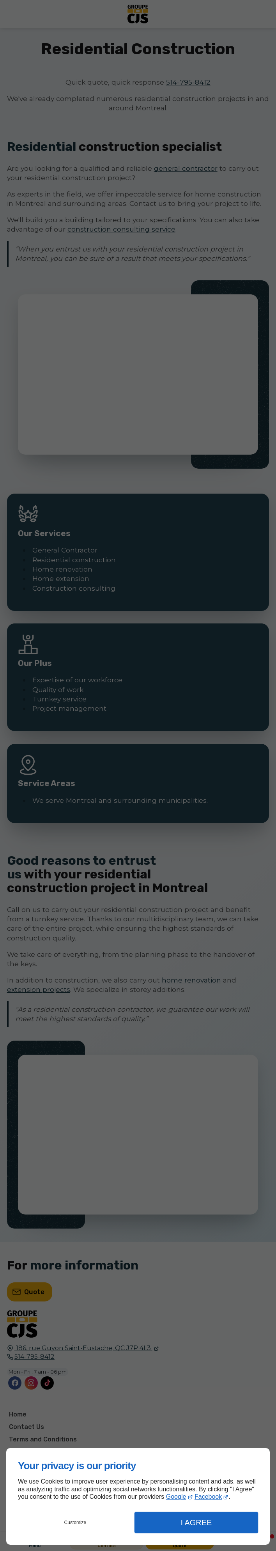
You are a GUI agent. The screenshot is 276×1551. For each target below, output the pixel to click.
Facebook (208, 1496)
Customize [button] (75, 1522)
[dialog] (138, 1496)
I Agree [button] (196, 1522)
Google (176, 1496)
